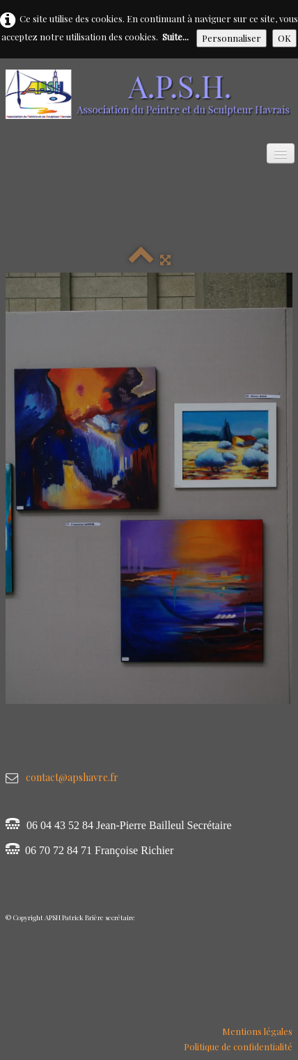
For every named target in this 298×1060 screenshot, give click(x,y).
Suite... (175, 36)
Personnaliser (231, 38)
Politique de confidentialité (238, 1046)
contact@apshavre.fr (72, 777)
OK (284, 38)
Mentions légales (257, 1031)
